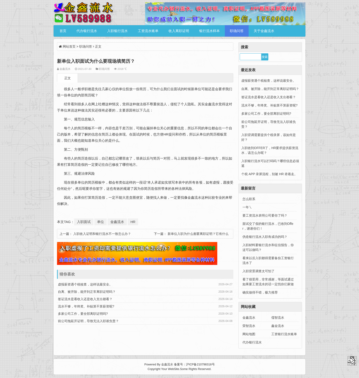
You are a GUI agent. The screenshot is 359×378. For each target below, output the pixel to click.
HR (133, 222)
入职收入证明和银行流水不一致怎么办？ (102, 234)
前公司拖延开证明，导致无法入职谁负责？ (88, 321)
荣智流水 (248, 326)
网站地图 (248, 334)
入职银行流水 (117, 31)
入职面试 (84, 222)
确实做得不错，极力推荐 (260, 292)
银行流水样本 (209, 31)
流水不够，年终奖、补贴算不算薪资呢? (86, 306)
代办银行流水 (86, 31)
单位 (100, 222)
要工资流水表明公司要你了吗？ (264, 215)
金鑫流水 (117, 222)
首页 (63, 31)
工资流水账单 (148, 31)
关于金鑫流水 (264, 31)
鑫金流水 (277, 326)
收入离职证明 (179, 31)
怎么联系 (248, 199)
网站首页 (69, 46)
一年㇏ (247, 207)
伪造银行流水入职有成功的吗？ (264, 237)
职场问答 (237, 31)
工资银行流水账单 (284, 334)
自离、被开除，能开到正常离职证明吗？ (87, 292)
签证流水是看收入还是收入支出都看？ (85, 299)
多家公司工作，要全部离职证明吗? (83, 313)
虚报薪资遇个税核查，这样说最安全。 (85, 284)
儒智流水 (277, 317)
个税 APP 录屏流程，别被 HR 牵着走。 (269, 174)
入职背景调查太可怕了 (258, 271)
